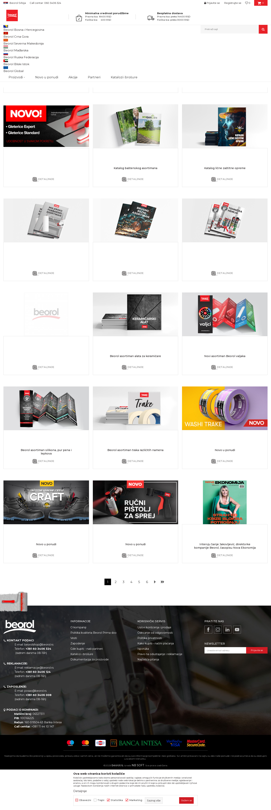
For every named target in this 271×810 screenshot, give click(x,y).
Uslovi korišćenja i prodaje (154, 666)
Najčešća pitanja (148, 699)
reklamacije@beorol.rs (39, 707)
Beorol (7, 41)
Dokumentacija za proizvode (89, 699)
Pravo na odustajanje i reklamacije (159, 693)
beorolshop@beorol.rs (38, 684)
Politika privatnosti (149, 677)
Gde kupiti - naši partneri (86, 688)
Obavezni (85, 800)
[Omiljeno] (247, 2)
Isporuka (143, 688)
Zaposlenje (77, 682)
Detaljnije (46, 124)
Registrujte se (232, 2)
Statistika (117, 800)
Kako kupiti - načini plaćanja (155, 682)
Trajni (100, 800)
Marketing (135, 800)
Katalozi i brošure (81, 693)
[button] (234, 29)
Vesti (73, 677)
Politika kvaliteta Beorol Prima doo (93, 672)
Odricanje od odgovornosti (155, 672)
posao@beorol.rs (35, 730)
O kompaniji (78, 666)
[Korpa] (261, 4)
